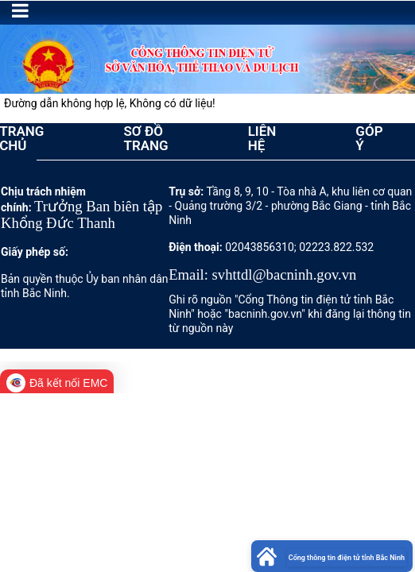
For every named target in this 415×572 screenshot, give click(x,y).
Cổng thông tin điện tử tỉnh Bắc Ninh (347, 558)
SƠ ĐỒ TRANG (145, 138)
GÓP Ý (368, 138)
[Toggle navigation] (20, 11)
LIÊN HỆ (262, 138)
